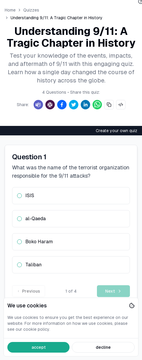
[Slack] (50, 104)
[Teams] (38, 104)
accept (39, 347)
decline (103, 347)
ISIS (29, 195)
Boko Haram (39, 241)
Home (10, 10)
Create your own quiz (116, 130)
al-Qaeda (35, 218)
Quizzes (31, 10)
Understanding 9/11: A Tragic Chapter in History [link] (57, 17)
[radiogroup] (71, 230)
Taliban (33, 264)
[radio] (19, 195)
